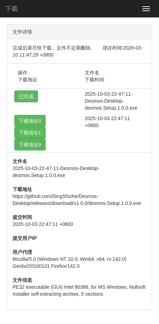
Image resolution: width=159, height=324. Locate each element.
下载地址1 (30, 132)
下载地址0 (30, 121)
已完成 (26, 96)
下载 (11, 8)
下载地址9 (30, 144)
